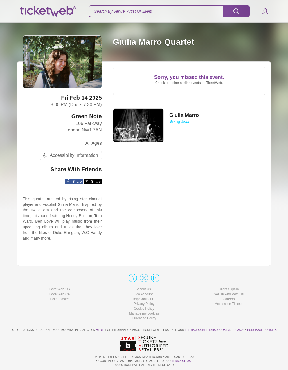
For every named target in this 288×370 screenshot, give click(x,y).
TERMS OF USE (182, 360)
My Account (144, 294)
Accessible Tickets (228, 304)
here (100, 329)
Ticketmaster (59, 299)
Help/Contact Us (144, 299)
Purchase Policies (261, 329)
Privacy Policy (144, 304)
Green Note (86, 116)
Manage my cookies (144, 313)
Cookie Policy (144, 309)
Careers (229, 299)
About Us (144, 289)
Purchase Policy (144, 318)
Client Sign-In (229, 289)
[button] (262, 11)
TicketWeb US (59, 289)
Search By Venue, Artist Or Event (123, 11)
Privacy (238, 329)
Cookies (223, 329)
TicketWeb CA (59, 294)
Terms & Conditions (200, 329)
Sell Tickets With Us (229, 294)
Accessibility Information (69, 155)
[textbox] (169, 11)
